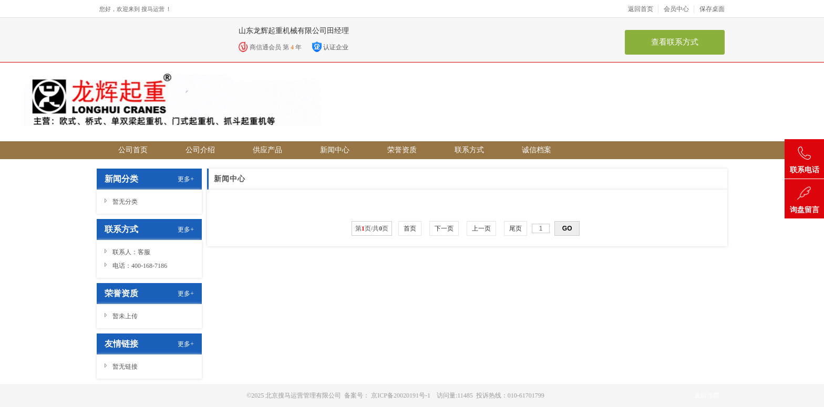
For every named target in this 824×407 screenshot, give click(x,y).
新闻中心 (334, 150)
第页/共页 (371, 228)
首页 (410, 228)
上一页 (481, 228)
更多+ (186, 179)
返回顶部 (706, 395)
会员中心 (679, 9)
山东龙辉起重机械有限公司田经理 (294, 31)
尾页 (515, 228)
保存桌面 (712, 9)
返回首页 (643, 9)
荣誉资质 (402, 150)
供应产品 (267, 150)
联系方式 (469, 150)
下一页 (444, 228)
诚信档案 (536, 150)
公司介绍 (200, 150)
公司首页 (133, 150)
